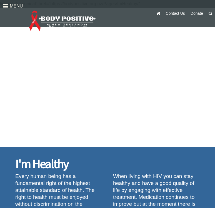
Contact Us (175, 13)
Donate (197, 13)
